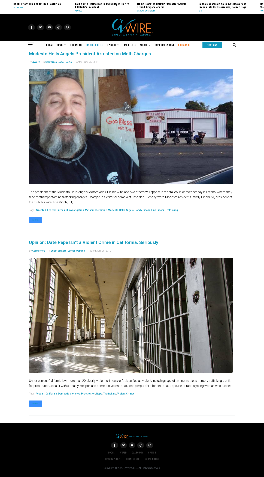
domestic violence (69, 393)
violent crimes (126, 393)
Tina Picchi (157, 210)
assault (40, 393)
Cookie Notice (152, 459)
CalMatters (38, 250)
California (51, 62)
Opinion (80, 250)
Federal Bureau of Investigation (65, 210)
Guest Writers (58, 250)
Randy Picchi (142, 210)
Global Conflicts (146, 11)
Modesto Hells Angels (121, 210)
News (68, 62)
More (35, 220)
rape (99, 393)
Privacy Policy (112, 459)
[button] (61, 45)
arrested (41, 210)
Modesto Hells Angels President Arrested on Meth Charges (90, 53)
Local (61, 62)
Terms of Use (132, 459)
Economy (18, 8)
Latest (71, 250)
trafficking (171, 210)
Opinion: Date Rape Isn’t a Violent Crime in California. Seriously (93, 242)
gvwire (36, 62)
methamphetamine (96, 210)
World (78, 11)
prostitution (88, 393)
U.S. (200, 11)
